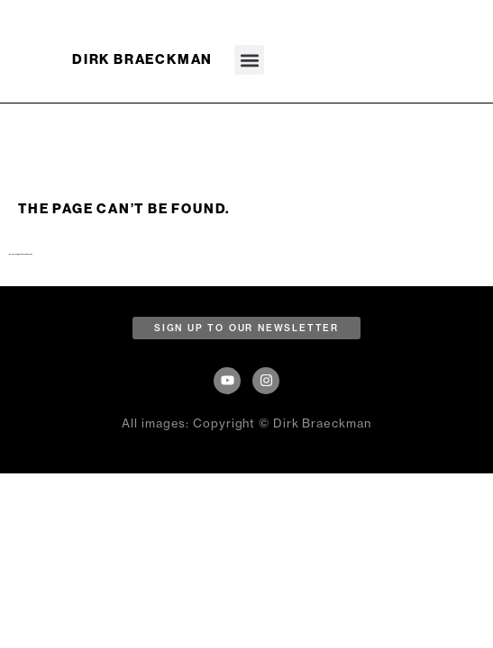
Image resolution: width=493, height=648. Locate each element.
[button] (249, 60)
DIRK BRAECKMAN (142, 59)
